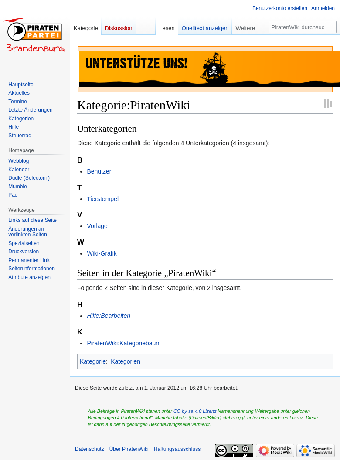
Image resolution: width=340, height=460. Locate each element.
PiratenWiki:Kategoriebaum (124, 343)
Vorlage (97, 225)
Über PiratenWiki (129, 449)
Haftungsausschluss (177, 449)
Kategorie (93, 361)
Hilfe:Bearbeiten (108, 315)
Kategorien (125, 361)
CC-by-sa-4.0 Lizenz (194, 411)
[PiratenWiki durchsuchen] (303, 27)
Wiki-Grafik (101, 253)
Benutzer (99, 171)
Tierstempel (103, 198)
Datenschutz (89, 449)
